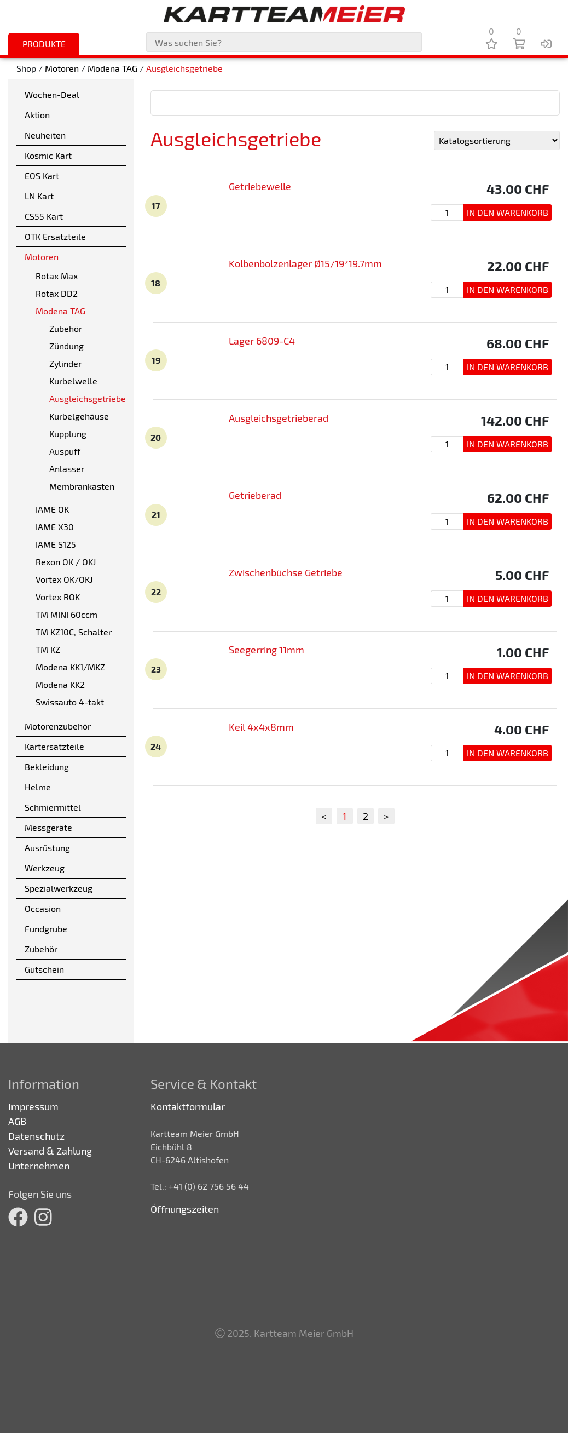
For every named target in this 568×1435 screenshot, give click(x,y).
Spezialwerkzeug (58, 888)
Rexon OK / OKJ (66, 561)
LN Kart (39, 196)
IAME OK (52, 509)
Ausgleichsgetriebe (184, 68)
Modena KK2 (60, 684)
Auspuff (64, 451)
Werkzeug (45, 868)
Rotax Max (57, 276)
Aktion (37, 115)
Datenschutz (36, 1136)
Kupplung (67, 433)
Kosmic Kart (48, 155)
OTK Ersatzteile (55, 236)
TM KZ (48, 649)
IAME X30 (55, 526)
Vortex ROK (58, 597)
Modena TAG (112, 68)
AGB (17, 1121)
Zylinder (65, 363)
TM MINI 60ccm (66, 614)
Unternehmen (38, 1166)
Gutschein (44, 969)
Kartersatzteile (54, 746)
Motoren (62, 68)
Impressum (33, 1106)
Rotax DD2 (57, 293)
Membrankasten (81, 486)
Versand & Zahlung (50, 1151)
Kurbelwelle (73, 381)
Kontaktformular (187, 1106)
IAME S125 (56, 544)
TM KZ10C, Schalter (74, 632)
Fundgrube (46, 928)
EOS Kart (42, 175)
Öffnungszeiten (184, 1209)
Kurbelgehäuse (79, 416)
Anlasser (66, 468)
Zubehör (65, 328)
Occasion (43, 908)
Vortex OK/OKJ (64, 579)
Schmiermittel (53, 807)
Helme (38, 787)
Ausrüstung (47, 847)
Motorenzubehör (58, 726)
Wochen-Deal (52, 94)
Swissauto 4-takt (70, 702)
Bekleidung (47, 766)
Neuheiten (45, 135)
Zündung (66, 346)
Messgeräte (48, 827)
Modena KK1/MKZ (70, 667)
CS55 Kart (44, 216)
